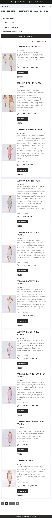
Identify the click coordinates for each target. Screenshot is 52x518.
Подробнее (22, 72)
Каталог (42, 6)
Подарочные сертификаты (13, 32)
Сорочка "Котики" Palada (29, 129)
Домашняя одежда (25, 27)
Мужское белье (25, 23)
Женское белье (25, 18)
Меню (6, 6)
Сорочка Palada (25, 460)
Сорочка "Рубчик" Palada (29, 47)
